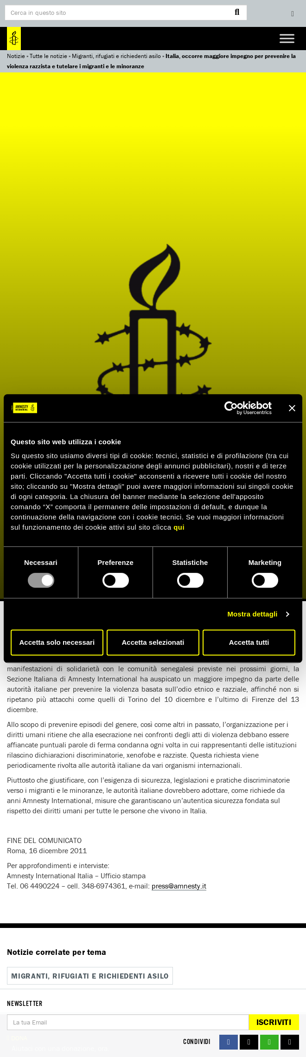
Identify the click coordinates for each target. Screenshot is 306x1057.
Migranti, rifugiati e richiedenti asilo (116, 56)
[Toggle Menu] (287, 38)
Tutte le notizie (48, 56)
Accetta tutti (249, 642)
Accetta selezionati (152, 642)
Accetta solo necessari (57, 642)
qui (179, 527)
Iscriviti (273, 1022)
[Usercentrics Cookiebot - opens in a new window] (231, 408)
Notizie (16, 56)
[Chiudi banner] (292, 408)
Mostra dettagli (252, 614)
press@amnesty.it (179, 885)
